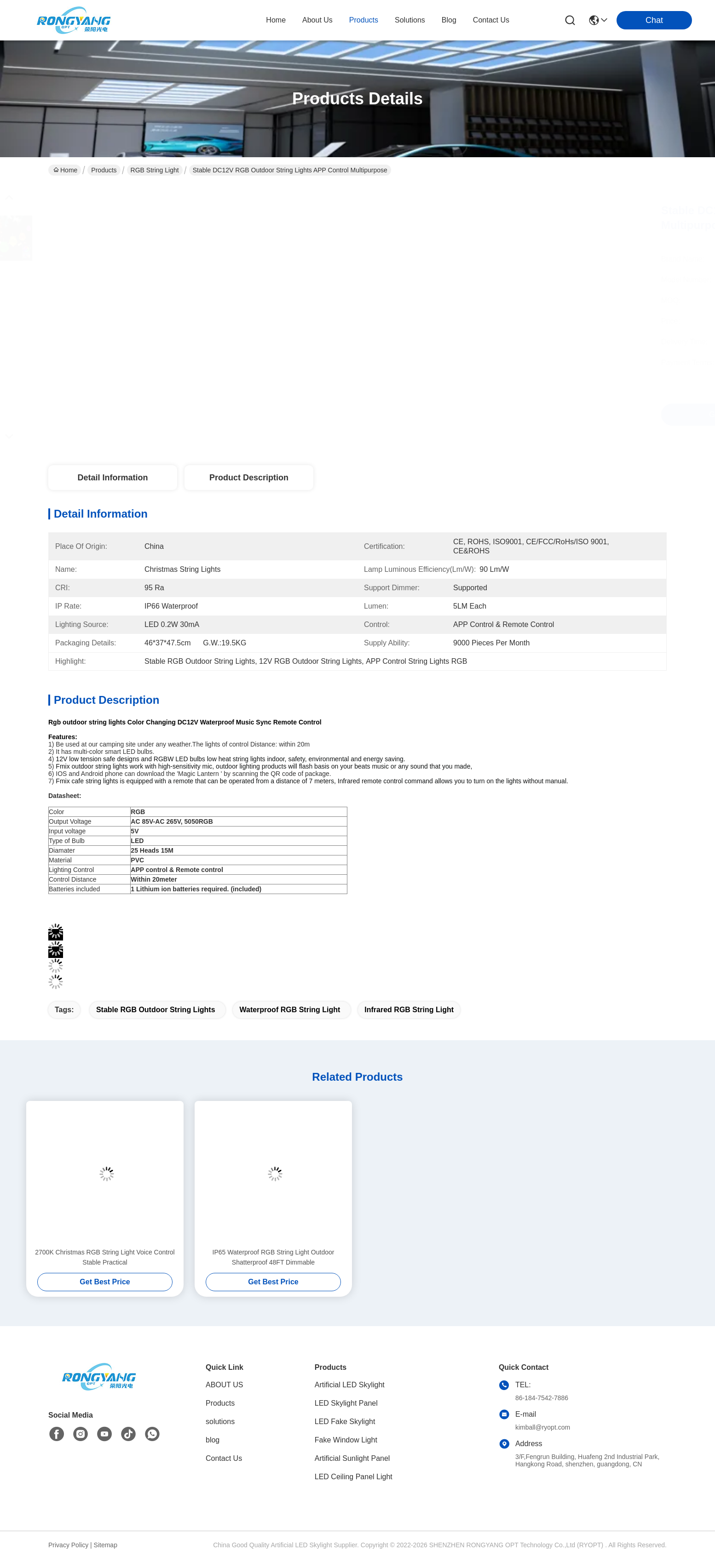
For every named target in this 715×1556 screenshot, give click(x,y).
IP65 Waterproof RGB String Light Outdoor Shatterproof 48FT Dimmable (273, 1257)
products (363, 20)
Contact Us (224, 1458)
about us (317, 20)
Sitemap (105, 1545)
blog (449, 20)
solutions (410, 20)
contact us (491, 20)
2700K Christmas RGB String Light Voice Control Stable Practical (104, 1257)
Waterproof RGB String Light (289, 1010)
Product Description (248, 477)
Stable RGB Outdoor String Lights (155, 1010)
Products (103, 170)
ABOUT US (224, 1385)
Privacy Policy (68, 1545)
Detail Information (112, 477)
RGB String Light (155, 170)
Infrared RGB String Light (409, 1010)
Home (276, 20)
